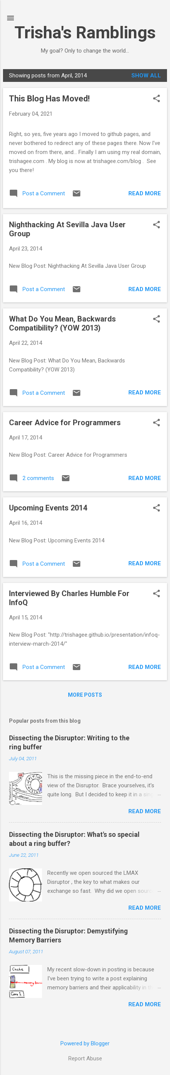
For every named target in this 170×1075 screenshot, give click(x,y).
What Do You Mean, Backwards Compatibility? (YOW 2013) (62, 323)
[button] (156, 99)
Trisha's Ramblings (85, 32)
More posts (85, 695)
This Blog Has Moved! (49, 98)
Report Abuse (85, 1058)
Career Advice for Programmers (65, 422)
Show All (146, 75)
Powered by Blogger (85, 1043)
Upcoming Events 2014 (48, 507)
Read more (144, 193)
